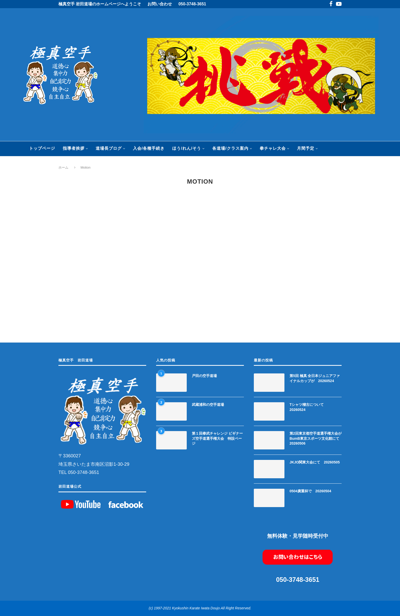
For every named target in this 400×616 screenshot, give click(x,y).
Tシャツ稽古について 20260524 (309, 407)
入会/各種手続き (149, 148)
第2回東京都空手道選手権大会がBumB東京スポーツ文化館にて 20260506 (316, 438)
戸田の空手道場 (204, 376)
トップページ (42, 148)
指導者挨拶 (73, 148)
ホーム (63, 167)
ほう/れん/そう (186, 148)
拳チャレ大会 (273, 148)
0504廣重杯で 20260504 (310, 491)
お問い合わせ (159, 4)
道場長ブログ (109, 148)
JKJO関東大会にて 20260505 (315, 462)
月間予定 (305, 148)
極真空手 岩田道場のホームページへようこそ (99, 4)
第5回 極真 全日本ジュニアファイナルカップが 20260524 (315, 378)
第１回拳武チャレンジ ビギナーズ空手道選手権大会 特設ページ (217, 438)
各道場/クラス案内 (230, 148)
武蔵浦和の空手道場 (208, 405)
